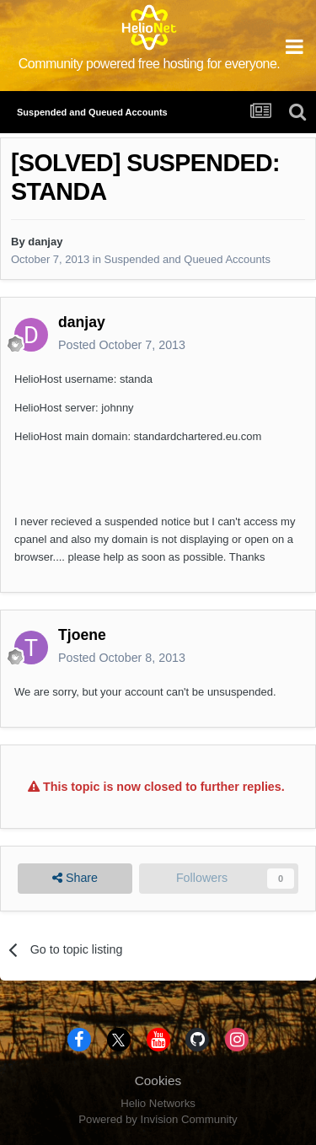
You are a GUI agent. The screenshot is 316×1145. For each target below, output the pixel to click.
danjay (45, 241)
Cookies (158, 1080)
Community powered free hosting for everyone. (150, 63)
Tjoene (82, 634)
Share (75, 878)
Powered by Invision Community (157, 1119)
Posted (121, 345)
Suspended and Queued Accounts (187, 259)
